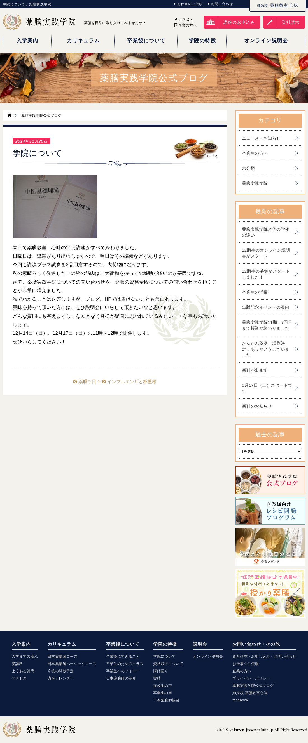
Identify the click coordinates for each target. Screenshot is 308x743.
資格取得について (168, 664)
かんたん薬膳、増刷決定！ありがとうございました (265, 349)
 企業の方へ (185, 25)
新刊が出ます (255, 370)
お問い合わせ (220, 4)
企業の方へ (241, 671)
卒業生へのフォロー (123, 671)
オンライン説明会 (208, 656)
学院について (164, 656)
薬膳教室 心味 (277, 5)
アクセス (184, 19)
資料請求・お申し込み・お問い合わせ (264, 656)
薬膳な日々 (87, 381)
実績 (157, 678)
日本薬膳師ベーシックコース (72, 664)
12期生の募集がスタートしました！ (266, 274)
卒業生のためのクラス (125, 664)
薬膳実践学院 (255, 183)
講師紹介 (160, 671)
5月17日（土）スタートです (267, 388)
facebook (240, 700)
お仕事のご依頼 (188, 4)
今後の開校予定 (61, 671)
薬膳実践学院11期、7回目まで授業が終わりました (267, 325)
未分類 (248, 168)
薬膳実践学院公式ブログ (253, 685)
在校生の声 (162, 685)
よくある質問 (23, 671)
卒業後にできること (123, 656)
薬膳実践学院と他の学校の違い (265, 232)
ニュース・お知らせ (261, 138)
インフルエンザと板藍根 (129, 381)
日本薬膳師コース (63, 656)
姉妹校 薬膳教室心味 (249, 693)
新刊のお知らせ (257, 406)
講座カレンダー (61, 678)
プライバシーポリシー (251, 678)
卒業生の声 (162, 693)
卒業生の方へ (255, 153)
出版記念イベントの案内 (265, 307)
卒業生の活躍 (255, 292)
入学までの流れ (25, 656)
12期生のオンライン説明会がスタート (266, 253)
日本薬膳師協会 (166, 700)
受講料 (17, 664)
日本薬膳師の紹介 (121, 678)
